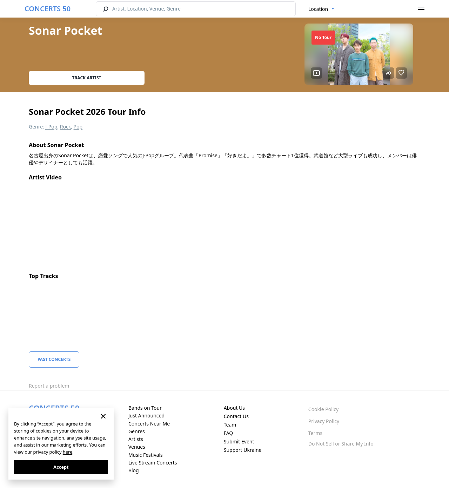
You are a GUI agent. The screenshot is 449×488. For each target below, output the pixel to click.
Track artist (86, 78)
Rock (65, 126)
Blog (133, 470)
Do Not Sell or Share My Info (341, 443)
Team (230, 424)
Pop (78, 126)
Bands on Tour (145, 407)
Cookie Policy (323, 409)
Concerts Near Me (149, 423)
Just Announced (146, 415)
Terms (315, 433)
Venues (136, 446)
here (67, 452)
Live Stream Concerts (152, 462)
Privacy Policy (323, 421)
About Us (234, 407)
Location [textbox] (318, 9)
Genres (136, 431)
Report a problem (49, 385)
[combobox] (321, 9)
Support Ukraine (243, 450)
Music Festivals (145, 454)
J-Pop (52, 126)
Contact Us (236, 416)
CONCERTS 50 (48, 8)
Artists (135, 439)
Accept (60, 467)
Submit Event (239, 441)
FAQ (228, 433)
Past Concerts (54, 359)
